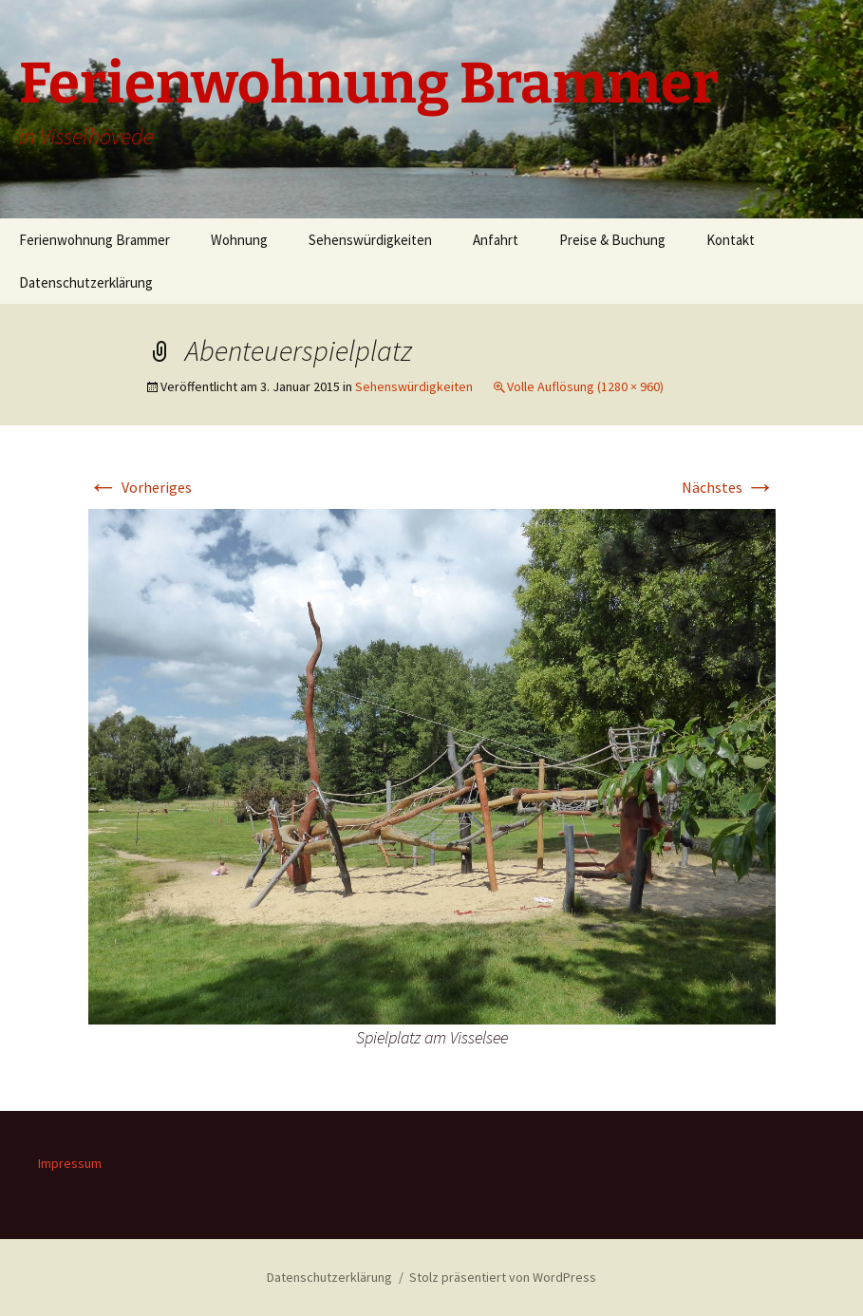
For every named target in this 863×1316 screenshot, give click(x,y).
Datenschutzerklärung (86, 282)
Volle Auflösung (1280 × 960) (585, 386)
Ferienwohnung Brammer (94, 240)
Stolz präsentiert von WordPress (502, 1277)
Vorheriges (140, 487)
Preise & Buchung (612, 240)
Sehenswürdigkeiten (370, 240)
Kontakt (730, 240)
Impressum (70, 1163)
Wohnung (239, 240)
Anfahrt (495, 240)
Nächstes (729, 487)
